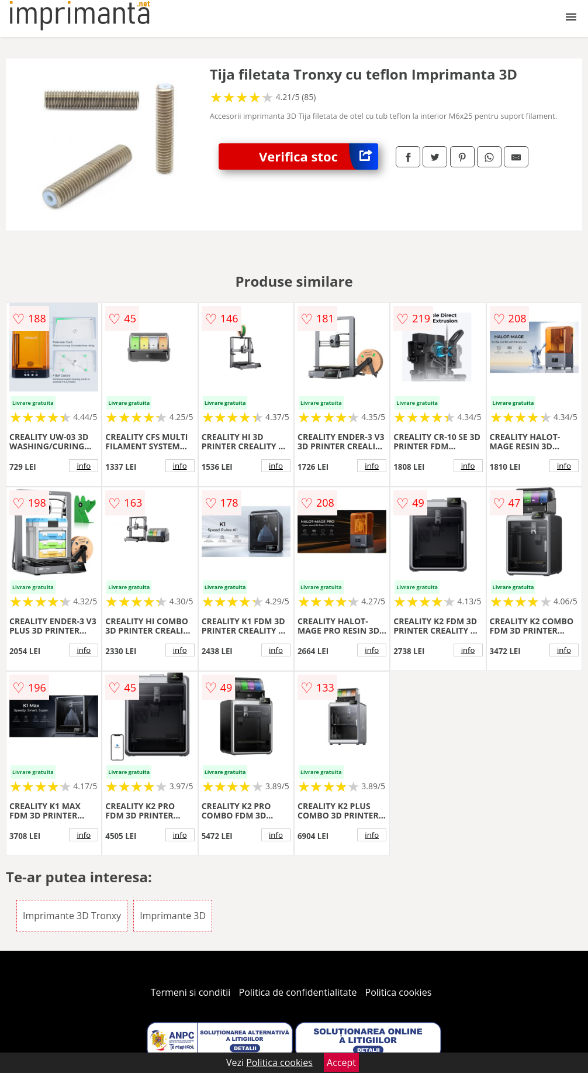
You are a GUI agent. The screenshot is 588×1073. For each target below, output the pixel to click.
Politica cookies (398, 992)
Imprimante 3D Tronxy (72, 915)
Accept (341, 1062)
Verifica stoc (318, 156)
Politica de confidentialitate (298, 992)
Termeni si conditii (191, 992)
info (84, 465)
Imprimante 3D (173, 915)
